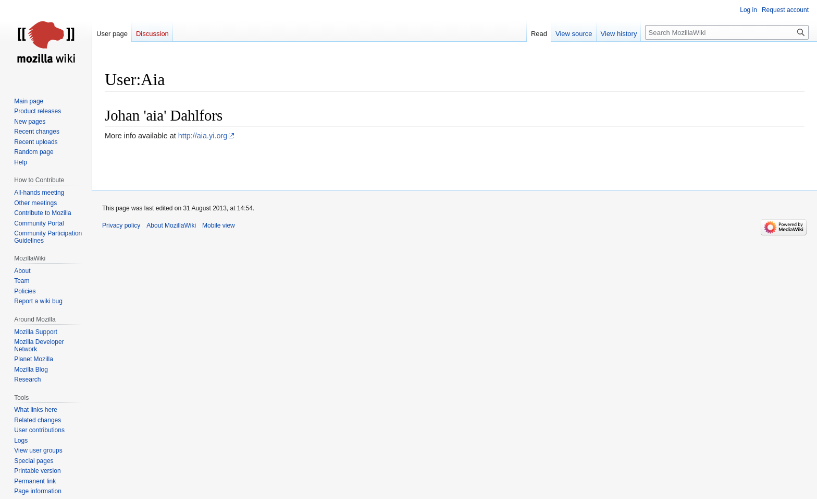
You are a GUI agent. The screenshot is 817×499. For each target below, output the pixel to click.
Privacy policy (121, 225)
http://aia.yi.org (202, 136)
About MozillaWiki (171, 225)
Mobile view (218, 225)
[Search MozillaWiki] (727, 32)
